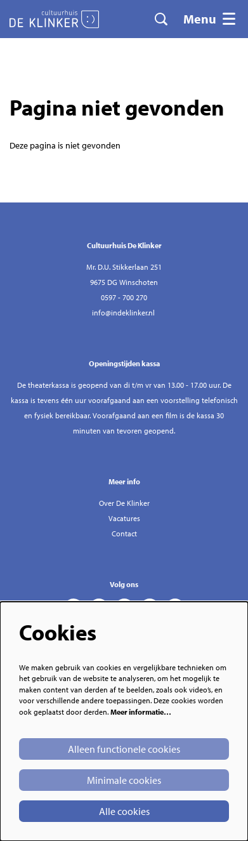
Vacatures (124, 518)
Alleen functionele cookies (124, 749)
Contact (124, 533)
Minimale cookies (124, 780)
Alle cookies (124, 811)
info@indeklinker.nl (123, 312)
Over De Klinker (124, 503)
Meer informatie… (140, 712)
